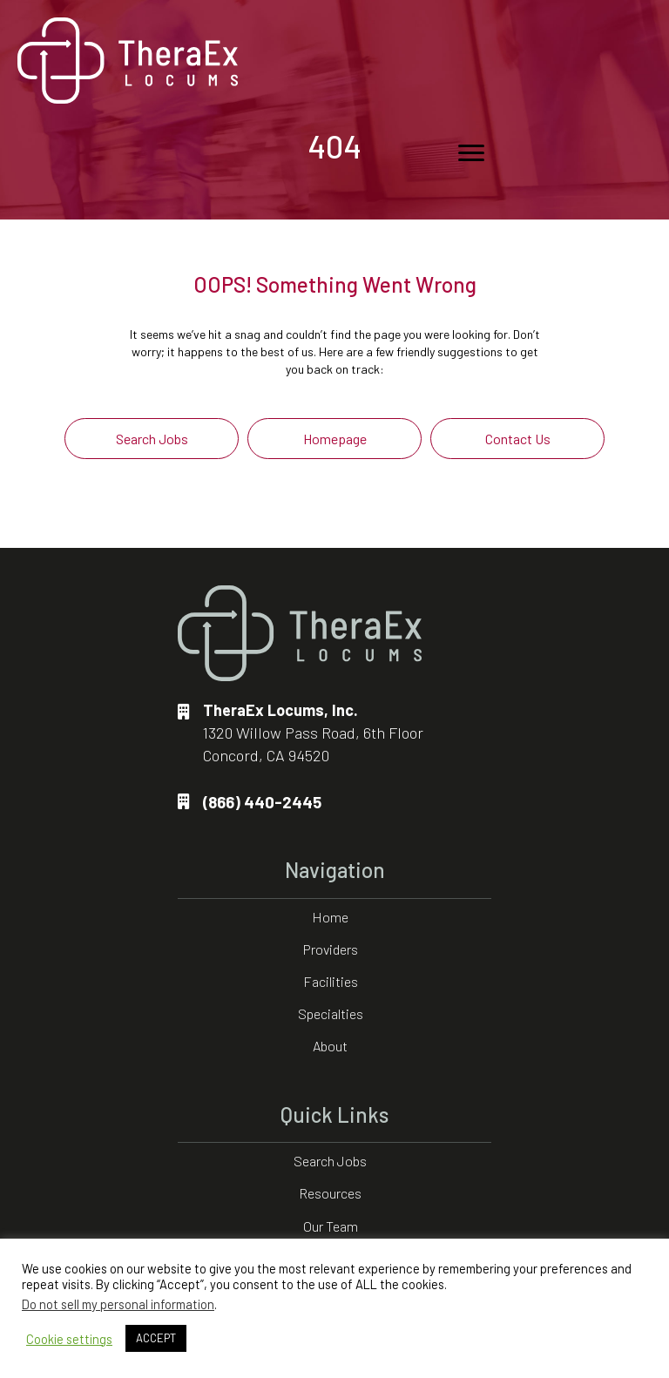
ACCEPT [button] (156, 1338)
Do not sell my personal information (118, 1304)
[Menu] (471, 153)
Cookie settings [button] (69, 1339)
